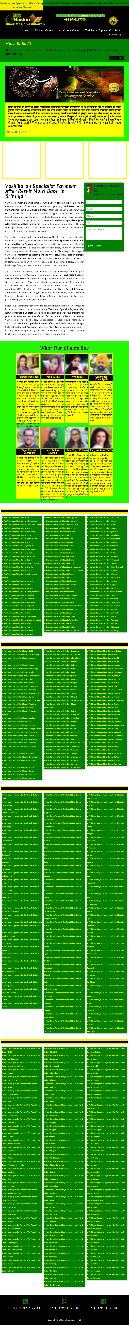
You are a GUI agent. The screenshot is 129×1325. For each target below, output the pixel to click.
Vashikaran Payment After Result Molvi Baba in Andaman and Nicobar (20, 910)
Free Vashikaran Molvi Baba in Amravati (102, 613)
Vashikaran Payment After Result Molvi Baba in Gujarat (20, 881)
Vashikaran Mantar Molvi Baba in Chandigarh (104, 690)
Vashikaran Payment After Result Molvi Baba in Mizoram (62, 797)
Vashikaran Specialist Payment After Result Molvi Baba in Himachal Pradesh (21, 1227)
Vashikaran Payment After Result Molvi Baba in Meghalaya (20, 955)
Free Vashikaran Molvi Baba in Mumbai (17, 634)
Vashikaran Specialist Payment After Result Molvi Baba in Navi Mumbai (63, 1283)
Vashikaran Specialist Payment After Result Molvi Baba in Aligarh (106, 1184)
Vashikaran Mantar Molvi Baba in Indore (60, 690)
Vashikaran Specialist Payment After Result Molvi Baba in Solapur (106, 1142)
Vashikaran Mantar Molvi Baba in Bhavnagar (104, 764)
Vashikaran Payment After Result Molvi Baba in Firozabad (105, 1023)
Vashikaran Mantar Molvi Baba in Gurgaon (103, 714)
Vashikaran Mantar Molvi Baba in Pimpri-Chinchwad (60, 706)
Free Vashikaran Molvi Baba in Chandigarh (103, 556)
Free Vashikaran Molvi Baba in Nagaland (18, 606)
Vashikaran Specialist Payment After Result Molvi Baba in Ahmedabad (63, 1071)
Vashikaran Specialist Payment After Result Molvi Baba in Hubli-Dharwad (106, 1149)
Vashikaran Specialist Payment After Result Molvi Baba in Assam (21, 1071)
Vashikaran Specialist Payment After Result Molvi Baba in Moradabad (106, 1170)
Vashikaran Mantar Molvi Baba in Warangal (104, 753)
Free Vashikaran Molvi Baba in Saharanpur (103, 602)
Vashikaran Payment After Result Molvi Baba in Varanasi (62, 1001)
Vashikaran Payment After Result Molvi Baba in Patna (62, 924)
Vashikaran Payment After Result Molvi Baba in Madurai (105, 860)
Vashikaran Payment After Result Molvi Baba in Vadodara (62, 931)
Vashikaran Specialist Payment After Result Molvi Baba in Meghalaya (21, 1213)
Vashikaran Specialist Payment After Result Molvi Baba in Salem (106, 1205)
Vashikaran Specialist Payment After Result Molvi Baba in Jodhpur (106, 1100)
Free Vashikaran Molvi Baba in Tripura (17, 570)
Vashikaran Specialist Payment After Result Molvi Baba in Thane (63, 1142)
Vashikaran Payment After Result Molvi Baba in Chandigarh (105, 881)
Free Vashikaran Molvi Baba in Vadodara (60, 577)
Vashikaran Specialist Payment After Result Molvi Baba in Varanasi (63, 1248)
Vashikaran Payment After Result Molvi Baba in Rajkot (62, 980)
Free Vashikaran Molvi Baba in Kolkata (59, 532)
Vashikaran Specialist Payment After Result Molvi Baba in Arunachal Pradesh (21, 1248)
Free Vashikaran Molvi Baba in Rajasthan (18, 567)
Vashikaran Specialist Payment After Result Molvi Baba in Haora (106, 1057)
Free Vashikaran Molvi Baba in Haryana (17, 588)
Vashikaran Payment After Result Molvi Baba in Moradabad (105, 924)
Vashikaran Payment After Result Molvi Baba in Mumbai (62, 804)
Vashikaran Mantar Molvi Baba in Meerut (60, 736)
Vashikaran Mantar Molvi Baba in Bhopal (60, 697)
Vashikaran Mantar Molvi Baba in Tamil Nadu (19, 736)
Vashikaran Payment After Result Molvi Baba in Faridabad (62, 966)
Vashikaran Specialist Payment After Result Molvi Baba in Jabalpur (106, 1078)
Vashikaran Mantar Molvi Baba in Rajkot (60, 739)
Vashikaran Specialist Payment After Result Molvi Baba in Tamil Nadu (21, 1205)
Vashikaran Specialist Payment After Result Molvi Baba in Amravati (106, 1241)
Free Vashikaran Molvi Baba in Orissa (16, 613)
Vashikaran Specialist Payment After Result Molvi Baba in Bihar (21, 1100)
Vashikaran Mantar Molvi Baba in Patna (60, 711)
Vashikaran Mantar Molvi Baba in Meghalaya (19, 739)
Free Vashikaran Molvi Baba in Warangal (102, 620)
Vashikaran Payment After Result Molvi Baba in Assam (20, 818)
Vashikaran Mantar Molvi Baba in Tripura (18, 707)
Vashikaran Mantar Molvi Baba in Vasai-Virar (61, 746)
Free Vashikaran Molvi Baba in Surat (58, 535)
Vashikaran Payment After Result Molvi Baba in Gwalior (105, 825)
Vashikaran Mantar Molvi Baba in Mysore (103, 707)
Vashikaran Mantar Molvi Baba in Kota (102, 686)
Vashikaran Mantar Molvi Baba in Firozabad (104, 760)
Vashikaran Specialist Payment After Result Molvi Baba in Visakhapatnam (63, 1156)
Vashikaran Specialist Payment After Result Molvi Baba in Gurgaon (106, 1177)
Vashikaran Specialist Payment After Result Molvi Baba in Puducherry (21, 1198)
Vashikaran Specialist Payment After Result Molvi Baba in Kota (106, 1121)
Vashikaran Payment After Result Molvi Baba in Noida (105, 1001)
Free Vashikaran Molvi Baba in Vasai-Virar (60, 609)
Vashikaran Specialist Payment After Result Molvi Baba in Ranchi (106, 1064)
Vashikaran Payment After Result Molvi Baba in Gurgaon (105, 931)
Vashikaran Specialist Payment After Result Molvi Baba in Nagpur (63, 1128)
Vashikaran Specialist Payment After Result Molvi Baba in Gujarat (21, 1135)
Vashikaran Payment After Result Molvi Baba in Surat (62, 846)
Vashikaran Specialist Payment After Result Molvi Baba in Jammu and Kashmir (21, 1064)
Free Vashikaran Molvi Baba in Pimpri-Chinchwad (63, 570)
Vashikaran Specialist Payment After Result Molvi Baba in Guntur (106, 1234)
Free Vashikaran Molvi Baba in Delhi (16, 517)
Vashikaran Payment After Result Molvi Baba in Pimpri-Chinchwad (62, 917)
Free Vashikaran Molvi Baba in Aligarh (102, 584)
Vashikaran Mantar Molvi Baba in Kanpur (60, 683)
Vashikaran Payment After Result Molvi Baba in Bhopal (62, 902)
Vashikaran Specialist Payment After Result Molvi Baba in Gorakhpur (106, 1227)
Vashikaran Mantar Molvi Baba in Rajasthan (19, 704)
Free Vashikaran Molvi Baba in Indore (59, 556)
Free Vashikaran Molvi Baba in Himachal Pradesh (21, 609)
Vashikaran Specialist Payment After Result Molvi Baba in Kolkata (63, 1085)
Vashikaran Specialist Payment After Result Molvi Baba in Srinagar (40, 191)
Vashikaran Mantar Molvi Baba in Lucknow (61, 679)
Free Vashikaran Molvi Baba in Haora (101, 521)
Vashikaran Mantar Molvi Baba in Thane (60, 693)
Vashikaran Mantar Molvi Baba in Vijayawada (104, 672)
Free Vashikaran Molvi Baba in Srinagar (59, 616)
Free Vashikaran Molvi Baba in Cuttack (102, 623)
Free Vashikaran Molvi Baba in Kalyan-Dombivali (63, 606)
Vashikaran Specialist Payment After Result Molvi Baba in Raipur (106, 1114)
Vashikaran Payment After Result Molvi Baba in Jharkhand (20, 853)
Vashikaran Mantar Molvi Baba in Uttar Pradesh (20, 676)
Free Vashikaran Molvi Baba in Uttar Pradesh (19, 539)
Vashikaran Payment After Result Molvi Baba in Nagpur (62, 881)
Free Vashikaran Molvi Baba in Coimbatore (103, 535)
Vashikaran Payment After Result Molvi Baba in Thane (62, 895)
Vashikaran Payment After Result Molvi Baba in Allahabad (105, 804)
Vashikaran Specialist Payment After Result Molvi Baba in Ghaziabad (63, 1184)
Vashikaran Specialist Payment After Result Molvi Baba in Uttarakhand (21, 1114)
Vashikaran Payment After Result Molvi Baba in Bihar (20, 846)
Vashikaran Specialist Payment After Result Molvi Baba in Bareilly (106, 1156)
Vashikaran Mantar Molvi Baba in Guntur (103, 743)
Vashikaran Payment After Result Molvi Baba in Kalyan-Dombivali (62, 987)
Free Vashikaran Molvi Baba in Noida (101, 616)
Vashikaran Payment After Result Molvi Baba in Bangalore (62, 811)
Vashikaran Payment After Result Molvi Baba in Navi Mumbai (105, 797)
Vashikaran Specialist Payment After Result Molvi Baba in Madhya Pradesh (21, 1191)
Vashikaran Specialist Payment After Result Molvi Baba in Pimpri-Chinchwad (63, 1163)
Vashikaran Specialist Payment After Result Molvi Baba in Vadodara (63, 1177)
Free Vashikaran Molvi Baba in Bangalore (60, 517)
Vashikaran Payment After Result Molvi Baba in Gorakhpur (105, 980)
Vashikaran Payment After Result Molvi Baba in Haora (105, 811)
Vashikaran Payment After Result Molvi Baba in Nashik (62, 959)
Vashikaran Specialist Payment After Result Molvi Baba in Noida (106, 1248)
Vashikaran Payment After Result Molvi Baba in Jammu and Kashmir (20, 811)
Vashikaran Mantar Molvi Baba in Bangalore (61, 651)
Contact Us (115, 34)
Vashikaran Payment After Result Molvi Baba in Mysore (105, 917)
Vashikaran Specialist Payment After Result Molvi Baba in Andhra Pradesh (21, 1142)
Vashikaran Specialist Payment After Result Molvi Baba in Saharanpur (106, 1220)
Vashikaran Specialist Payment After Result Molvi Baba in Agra (63, 1198)
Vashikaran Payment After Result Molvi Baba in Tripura (20, 902)
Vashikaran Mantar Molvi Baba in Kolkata (60, 665)
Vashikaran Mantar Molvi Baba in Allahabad (104, 651)
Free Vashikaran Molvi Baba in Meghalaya (18, 602)
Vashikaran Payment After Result (103, 30)
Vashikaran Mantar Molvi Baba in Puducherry (20, 732)
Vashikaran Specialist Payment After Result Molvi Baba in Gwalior (106, 1071)
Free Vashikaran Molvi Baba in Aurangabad (61, 620)
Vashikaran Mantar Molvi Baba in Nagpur (60, 686)
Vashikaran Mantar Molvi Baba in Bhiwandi (104, 732)
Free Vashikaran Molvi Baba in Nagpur (59, 553)
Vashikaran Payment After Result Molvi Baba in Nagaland (20, 963)
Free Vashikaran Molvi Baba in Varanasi (59, 613)
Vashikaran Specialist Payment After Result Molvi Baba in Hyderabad (63, 1064)
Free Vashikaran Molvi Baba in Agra (58, 588)
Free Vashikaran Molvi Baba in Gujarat (17, 560)
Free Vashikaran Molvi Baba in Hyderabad (60, 521)
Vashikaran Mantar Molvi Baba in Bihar (17, 679)
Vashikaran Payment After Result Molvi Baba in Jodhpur (105, 853)
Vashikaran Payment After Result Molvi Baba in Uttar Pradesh (20, 839)
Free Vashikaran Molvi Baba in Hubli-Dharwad (105, 567)
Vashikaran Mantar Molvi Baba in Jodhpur (103, 676)
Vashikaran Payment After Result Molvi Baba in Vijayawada (105, 846)
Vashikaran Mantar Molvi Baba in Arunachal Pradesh (19, 762)
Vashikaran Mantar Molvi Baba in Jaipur (60, 676)
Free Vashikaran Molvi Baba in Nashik (59, 592)
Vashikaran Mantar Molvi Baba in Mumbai (18, 778)
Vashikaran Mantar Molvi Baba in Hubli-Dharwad (106, 700)
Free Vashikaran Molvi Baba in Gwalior (102, 528)
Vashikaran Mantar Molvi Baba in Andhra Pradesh (21, 700)
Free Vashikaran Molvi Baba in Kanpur (59, 549)
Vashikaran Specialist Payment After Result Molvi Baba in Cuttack (106, 1262)
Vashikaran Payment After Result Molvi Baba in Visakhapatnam (62, 910)
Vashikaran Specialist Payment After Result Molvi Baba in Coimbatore (106, 1085)
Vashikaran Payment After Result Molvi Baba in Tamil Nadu (20, 948)
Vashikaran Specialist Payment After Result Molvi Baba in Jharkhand (21, 1107)
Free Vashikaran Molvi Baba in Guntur (102, 609)
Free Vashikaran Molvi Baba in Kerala (16, 535)
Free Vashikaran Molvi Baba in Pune (58, 539)
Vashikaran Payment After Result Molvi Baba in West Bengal (20, 825)
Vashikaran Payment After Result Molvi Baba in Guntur (105, 987)
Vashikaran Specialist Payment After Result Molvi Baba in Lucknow (63, 1114)
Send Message (94, 246)
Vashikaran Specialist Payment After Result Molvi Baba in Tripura (21, 1156)
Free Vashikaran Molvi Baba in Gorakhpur (103, 606)
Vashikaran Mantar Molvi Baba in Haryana (18, 725)
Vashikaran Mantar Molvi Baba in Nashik (60, 729)
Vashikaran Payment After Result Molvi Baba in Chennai (62, 832)
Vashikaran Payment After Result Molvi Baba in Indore (62, 888)
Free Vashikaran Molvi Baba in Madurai (102, 546)
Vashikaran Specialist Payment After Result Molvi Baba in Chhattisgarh (21, 1241)
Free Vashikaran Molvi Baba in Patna (58, 574)
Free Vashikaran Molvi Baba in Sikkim (16, 627)
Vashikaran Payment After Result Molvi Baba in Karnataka (20, 867)
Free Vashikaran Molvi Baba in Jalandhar (102, 588)
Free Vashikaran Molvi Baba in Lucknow (60, 546)
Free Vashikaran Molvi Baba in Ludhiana (60, 584)
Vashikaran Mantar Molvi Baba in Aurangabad (62, 757)
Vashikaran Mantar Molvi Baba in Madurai (103, 679)
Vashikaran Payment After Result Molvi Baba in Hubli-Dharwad (105, 902)
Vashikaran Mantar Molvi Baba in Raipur (103, 683)
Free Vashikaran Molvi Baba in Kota (101, 553)
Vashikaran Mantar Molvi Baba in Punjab (18, 767)
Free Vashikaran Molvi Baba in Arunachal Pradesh (21, 620)
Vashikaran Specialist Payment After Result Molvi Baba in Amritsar (63, 1276)
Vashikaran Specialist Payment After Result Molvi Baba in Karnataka (21, 1121)
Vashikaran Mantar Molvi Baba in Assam (18, 665)
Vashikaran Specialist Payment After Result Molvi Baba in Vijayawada (106, 1092)
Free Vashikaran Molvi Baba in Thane (59, 560)
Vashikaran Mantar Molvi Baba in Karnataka (19, 690)
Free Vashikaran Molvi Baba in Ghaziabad (60, 581)
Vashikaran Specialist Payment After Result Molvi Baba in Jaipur (63, 1107)
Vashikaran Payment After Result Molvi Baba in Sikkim (20, 1005)
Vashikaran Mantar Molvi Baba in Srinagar (60, 753)
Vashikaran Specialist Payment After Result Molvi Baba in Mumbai (63, 1050)
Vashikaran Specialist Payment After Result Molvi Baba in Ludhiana (63, 1191)
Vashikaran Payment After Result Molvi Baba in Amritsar (62, 1030)
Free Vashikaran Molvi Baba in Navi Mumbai (61, 630)
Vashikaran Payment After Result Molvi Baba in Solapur (105, 895)
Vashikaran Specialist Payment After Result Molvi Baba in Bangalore (63, 1057)
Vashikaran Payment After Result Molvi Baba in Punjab (20, 998)
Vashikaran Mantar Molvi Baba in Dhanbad (61, 760)
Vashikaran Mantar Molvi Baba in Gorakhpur (104, 739)
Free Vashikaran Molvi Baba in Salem (101, 595)
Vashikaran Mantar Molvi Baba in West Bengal (20, 668)
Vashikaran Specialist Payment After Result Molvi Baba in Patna (63, 1170)
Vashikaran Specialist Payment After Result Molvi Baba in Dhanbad (63, 1269)
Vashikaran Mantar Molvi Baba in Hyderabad (62, 654)
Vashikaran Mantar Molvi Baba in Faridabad (61, 732)
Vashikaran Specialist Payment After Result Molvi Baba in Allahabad (106, 1050)
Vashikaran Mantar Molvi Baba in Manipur (18, 718)
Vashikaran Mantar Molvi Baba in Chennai (60, 661)
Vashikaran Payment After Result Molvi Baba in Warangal (105, 1008)
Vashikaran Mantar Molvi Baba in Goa (17, 721)
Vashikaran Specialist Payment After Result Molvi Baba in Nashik (63, 1205)
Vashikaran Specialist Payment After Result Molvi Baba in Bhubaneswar (106, 1198)
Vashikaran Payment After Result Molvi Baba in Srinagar (62, 1008)
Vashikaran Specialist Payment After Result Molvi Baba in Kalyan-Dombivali (63, 1234)
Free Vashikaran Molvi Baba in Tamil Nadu (18, 599)
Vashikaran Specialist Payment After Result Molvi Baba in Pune (63, 1100)
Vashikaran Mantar (69, 30)
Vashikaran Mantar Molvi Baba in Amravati (103, 746)
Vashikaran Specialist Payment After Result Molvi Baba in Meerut (63, 1220)
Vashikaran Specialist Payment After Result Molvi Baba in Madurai (106, 1107)
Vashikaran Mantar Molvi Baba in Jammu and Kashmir (19, 660)
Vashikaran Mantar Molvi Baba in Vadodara (61, 714)
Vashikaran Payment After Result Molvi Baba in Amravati (105, 994)
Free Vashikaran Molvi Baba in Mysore (102, 574)
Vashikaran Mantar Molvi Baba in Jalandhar (104, 721)
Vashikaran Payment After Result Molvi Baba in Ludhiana (62, 945)
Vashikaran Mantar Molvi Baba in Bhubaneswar (105, 725)
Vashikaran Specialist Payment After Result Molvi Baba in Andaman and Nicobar (21, 1163)
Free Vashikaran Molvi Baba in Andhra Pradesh (20, 563)
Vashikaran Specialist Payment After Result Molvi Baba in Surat (63, 1092)
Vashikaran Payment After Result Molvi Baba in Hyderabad (62, 818)
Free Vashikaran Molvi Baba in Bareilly (102, 570)
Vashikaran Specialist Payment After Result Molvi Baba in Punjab (21, 1255)
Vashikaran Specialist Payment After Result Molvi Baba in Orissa (21, 1234)
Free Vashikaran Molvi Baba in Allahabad (103, 517)
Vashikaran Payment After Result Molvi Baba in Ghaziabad (62, 938)
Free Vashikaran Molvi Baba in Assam (16, 528)
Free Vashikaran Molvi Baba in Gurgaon (102, 581)
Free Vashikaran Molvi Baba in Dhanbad (60, 623)
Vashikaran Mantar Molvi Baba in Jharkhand (19, 683)
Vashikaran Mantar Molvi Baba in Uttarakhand (20, 686)
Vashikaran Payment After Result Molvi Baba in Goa (22, 922)
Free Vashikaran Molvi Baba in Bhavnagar (103, 630)
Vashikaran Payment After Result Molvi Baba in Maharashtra (20, 874)
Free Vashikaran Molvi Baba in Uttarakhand (19, 549)
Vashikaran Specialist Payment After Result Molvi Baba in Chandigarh (106, 1128)
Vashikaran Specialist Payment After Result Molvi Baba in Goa (21, 1177)
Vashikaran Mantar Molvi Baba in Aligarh (103, 718)
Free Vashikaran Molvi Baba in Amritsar (59, 627)
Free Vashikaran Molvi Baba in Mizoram (17, 630)
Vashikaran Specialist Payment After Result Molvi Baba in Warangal (106, 1255)
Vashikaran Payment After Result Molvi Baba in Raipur (105, 867)
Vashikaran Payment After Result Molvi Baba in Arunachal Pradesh (20, 991)
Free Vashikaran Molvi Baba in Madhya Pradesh (20, 592)
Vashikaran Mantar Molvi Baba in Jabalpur (103, 665)
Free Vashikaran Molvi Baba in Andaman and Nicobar (19, 576)
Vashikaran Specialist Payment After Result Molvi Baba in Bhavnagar (106, 1276)
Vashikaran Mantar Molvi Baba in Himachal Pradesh (19, 748)
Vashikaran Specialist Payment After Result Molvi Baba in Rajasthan (21, 1149)
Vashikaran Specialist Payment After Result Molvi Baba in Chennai (63, 1078)
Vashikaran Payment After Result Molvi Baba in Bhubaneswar (105, 952)
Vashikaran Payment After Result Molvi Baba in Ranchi (105, 818)
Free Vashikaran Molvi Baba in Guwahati (103, 560)
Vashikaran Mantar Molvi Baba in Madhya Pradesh (22, 729)
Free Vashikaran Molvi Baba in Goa (16, 584)
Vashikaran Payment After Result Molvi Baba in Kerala (20, 832)
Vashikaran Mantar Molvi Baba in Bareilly (103, 704)
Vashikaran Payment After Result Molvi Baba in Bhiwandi (105, 966)
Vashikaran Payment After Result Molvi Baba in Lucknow (62, 867)
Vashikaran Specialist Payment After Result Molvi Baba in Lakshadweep (21, 1057)
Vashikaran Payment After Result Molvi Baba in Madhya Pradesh (20, 934)
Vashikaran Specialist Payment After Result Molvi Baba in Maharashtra (21, 1128)
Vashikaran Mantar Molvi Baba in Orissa (18, 753)
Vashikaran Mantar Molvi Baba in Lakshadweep (20, 654)
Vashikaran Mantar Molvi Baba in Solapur (103, 697)
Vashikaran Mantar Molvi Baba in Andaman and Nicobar (20, 713)
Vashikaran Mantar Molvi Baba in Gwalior (103, 661)
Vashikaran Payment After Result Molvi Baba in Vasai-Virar (62, 994)
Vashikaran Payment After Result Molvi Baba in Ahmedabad (62, 825)
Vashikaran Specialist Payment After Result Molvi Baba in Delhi (21, 1050)
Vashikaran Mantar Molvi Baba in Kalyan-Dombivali (64, 743)
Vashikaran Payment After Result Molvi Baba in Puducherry (20, 941)
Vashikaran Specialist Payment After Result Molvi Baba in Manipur (21, 1170)
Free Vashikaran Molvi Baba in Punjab (17, 623)
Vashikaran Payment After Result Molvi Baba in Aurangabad (62, 1016)
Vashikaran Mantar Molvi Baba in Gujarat (18, 697)
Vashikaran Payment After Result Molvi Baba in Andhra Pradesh (20, 888)
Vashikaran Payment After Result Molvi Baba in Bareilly (105, 910)
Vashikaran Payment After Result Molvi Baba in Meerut (62, 973)
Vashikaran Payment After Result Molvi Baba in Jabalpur (105, 832)
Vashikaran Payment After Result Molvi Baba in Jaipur (62, 860)
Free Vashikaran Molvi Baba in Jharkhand (18, 546)
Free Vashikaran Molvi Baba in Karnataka (18, 553)
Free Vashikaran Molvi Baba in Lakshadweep (19, 521)
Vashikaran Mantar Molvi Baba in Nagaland (19, 743)
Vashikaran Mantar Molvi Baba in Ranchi (103, 658)
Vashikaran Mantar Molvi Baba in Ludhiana (61, 721)
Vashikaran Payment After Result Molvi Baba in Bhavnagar (105, 1030)
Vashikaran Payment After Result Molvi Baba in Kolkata (62, 839)
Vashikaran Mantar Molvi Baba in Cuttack (103, 757)
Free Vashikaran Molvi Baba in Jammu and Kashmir (22, 524)
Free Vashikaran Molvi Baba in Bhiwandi (102, 599)
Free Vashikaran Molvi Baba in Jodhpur (102, 542)
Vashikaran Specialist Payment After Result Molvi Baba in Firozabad (106, 1269)
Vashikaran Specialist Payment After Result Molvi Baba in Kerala (21, 1085)
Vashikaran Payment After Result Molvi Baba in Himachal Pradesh (20, 970)
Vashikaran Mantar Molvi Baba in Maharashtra (20, 693)
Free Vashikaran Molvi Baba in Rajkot (59, 602)
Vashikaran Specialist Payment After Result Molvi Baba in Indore (63, 1135)
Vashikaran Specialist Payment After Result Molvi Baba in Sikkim (21, 1262)
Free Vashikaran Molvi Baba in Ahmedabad (61, 524)
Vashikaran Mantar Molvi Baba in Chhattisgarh (20, 757)
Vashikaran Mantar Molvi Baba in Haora (102, 654)
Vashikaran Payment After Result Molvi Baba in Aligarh (105, 938)
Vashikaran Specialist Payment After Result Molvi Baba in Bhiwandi (106, 1213)
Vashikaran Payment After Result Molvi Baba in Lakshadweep (20, 804)
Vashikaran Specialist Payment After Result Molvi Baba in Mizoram (21, 1269)
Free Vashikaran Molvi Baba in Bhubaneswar (104, 592)
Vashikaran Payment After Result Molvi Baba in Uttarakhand (20, 860)
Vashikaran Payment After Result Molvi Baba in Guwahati (105, 888)
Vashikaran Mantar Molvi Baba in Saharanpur (104, 736)
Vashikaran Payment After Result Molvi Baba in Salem (105, 959)
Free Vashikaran (44, 30)
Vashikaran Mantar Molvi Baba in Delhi (17, 651)
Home (27, 30)
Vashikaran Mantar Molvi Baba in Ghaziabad (61, 718)
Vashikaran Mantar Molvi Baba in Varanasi (61, 750)
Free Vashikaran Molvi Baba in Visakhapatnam (62, 567)
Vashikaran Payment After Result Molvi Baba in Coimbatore (105, 839)
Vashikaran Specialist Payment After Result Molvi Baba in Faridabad (63, 1213)
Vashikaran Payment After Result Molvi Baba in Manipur (20, 917)
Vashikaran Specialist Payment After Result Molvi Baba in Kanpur (63, 1121)
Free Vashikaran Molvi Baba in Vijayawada (103, 539)
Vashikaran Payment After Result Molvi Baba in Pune (62, 853)
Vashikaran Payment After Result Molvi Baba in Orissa (20, 977)
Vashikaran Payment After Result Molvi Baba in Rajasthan (20, 895)
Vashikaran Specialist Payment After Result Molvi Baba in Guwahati (106, 1135)
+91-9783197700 (17, 132)
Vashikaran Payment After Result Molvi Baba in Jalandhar (105, 945)
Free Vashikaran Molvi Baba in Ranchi (101, 524)
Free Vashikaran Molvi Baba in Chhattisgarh (19, 616)
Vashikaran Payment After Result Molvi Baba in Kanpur (62, 874)
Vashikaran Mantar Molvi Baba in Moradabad (104, 711)
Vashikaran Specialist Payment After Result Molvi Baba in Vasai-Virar (63, 1241)
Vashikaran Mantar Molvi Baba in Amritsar (61, 764)
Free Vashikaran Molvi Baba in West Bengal (19, 532)
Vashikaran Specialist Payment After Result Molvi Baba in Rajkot (63, 1227)
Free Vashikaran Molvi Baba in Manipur (17, 581)
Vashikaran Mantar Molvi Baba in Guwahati (104, 693)
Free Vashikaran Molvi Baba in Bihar (16, 542)
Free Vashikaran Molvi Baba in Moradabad (103, 577)
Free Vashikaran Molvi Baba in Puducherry (18, 595)
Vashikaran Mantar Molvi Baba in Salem (102, 729)
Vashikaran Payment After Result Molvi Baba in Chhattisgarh (20, 984)
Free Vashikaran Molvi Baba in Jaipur (58, 542)
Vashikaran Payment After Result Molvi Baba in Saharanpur (105, 973)
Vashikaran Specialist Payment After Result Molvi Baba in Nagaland (21, 1220)
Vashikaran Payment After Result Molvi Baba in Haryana (20, 927)
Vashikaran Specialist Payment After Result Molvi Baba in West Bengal (21, 1078)
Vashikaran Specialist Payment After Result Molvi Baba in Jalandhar (106, 1191)
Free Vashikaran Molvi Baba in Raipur (101, 549)
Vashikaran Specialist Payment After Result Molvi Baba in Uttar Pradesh (21, 1092)
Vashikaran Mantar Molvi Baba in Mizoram (19, 774)
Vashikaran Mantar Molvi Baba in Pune (59, 672)
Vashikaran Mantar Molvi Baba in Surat (59, 668)
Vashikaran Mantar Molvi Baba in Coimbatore (105, 668)
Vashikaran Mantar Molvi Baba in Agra (59, 725)
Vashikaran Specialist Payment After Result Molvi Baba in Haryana (21, 1184)
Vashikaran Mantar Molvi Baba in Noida (102, 750)
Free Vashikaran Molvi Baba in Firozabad (103, 627)
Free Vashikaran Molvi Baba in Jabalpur (102, 532)
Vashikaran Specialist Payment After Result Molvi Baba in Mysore (106, 1163)
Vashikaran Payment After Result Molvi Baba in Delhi (20, 797)
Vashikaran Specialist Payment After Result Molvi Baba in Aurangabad (63, 1262)
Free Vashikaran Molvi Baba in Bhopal (59, 563)
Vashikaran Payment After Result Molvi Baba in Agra (62, 952)
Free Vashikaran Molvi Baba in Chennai (59, 528)
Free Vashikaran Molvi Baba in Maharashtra (19, 556)
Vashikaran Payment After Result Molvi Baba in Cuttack (105, 1016)
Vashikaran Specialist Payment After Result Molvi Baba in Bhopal (63, 1149)
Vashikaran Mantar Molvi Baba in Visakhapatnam (63, 700)
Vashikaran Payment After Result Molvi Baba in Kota (105, 874)
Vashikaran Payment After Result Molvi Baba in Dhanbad (62, 1023)
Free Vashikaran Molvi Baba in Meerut (59, 599)
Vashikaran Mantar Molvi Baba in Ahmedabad (62, 658)
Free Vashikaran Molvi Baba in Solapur (102, 563)
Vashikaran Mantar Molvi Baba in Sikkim (18, 771)
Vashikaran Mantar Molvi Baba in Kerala (18, 672)
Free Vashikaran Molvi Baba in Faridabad (60, 595)
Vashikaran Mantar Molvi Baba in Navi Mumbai (62, 767)
